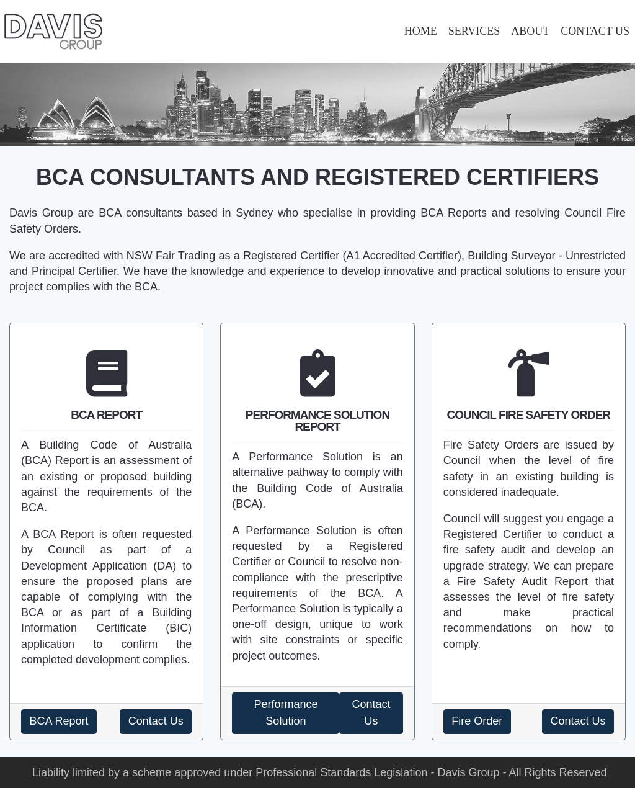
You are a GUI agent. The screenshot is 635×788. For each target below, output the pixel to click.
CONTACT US (595, 31)
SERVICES (474, 31)
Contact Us (156, 721)
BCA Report (59, 721)
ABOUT (530, 31)
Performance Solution (286, 712)
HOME (420, 31)
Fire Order (476, 721)
